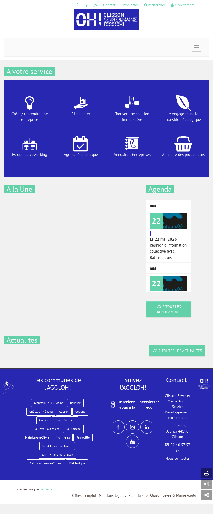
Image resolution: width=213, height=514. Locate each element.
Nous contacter (177, 458)
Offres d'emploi (84, 495)
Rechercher (154, 5)
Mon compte (183, 5)
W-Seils (46, 489)
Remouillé (83, 437)
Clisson (64, 411)
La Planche (73, 429)
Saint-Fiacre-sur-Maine (57, 446)
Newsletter (129, 5)
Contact (109, 5)
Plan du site (138, 495)
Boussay (75, 403)
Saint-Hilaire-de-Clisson (57, 455)
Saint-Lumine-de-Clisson (46, 463)
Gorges (43, 420)
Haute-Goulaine (65, 420)
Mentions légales (112, 495)
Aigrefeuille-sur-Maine (49, 403)
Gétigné (80, 411)
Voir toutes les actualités (177, 350)
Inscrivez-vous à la (135, 404)
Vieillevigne (77, 463)
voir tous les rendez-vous (169, 309)
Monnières (63, 437)
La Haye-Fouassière (46, 429)
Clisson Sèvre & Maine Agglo (173, 495)
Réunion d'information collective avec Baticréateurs (168, 236)
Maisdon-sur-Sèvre (37, 437)
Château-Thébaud (41, 411)
